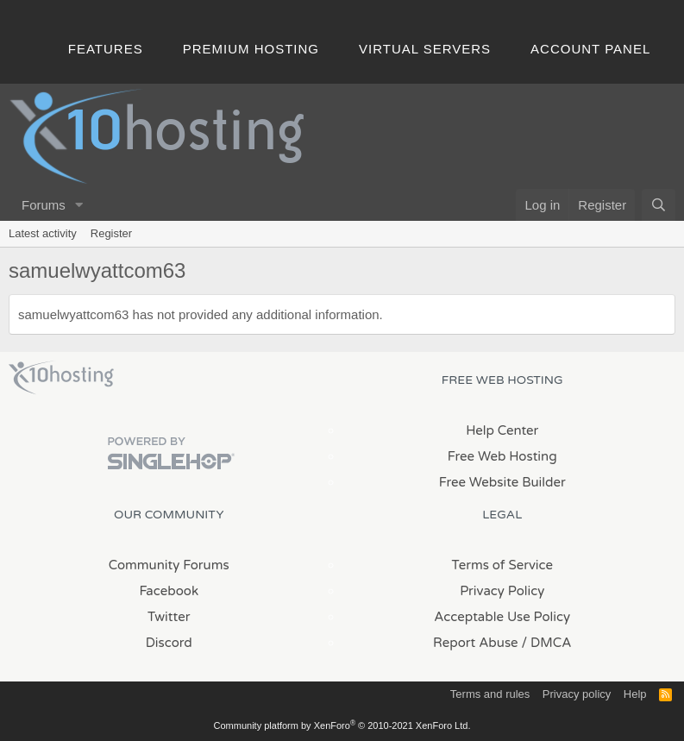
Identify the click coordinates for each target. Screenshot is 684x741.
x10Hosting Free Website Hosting (61, 378)
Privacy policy (577, 694)
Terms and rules (490, 694)
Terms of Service (502, 565)
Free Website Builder (502, 482)
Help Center (502, 430)
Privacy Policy (502, 591)
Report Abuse (475, 642)
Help (635, 694)
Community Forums (169, 565)
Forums (44, 205)
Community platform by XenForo (342, 725)
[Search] (658, 205)
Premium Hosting (251, 48)
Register (111, 233)
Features (105, 48)
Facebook (168, 591)
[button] (79, 205)
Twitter (168, 617)
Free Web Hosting (502, 456)
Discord (169, 642)
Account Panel (590, 48)
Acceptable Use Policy (502, 617)
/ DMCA (547, 642)
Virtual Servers (425, 48)
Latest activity (43, 233)
